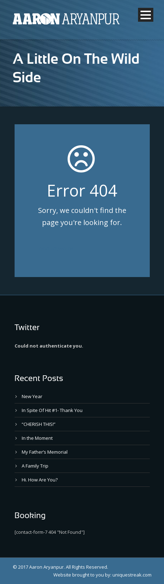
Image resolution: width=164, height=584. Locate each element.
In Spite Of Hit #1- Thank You (52, 410)
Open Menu (145, 15)
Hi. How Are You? (40, 479)
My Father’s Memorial (45, 452)
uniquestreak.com (132, 575)
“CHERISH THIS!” (38, 424)
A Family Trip (35, 466)
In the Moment (37, 438)
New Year (32, 396)
